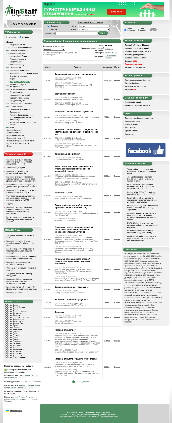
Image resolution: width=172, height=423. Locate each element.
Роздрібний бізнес (17, 45)
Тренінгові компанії (133, 102)
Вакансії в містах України (136, 58)
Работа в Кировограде (14, 319)
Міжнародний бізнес (18, 53)
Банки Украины (131, 124)
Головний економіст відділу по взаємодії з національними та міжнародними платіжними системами (19, 210)
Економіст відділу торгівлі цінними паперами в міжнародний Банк (21, 258)
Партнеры (104, 416)
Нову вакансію (131, 30)
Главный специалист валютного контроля (75, 359)
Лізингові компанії (14, 133)
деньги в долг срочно (134, 256)
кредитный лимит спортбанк (137, 317)
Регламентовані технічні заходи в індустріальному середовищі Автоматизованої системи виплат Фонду (141, 216)
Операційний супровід (20, 82)
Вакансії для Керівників (135, 55)
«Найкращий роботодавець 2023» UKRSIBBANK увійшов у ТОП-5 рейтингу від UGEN (141, 238)
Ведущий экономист (64, 94)
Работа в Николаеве (13, 331)
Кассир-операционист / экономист (71, 287)
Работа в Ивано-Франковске (17, 317)
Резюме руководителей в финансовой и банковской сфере (22, 386)
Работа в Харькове (13, 345)
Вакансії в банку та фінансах (137, 45)
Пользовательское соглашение (72, 416)
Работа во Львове (12, 327)
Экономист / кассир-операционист (71, 299)
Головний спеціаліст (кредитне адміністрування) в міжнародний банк (20, 243)
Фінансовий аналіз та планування (24, 73)
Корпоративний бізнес (19, 50)
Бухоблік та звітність (18, 76)
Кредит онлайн (131, 131)
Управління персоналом (20, 109)
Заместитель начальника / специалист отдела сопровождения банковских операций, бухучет (73, 168)
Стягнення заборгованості (21, 104)
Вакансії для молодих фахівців (138, 51)
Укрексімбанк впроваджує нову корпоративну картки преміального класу (142, 171)
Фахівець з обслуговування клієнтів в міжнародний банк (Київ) (22, 191)
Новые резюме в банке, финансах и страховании (21, 377)
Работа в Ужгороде (13, 343)
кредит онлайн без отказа (152, 273)
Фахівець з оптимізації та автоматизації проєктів (17, 172)
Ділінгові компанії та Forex (18, 143)
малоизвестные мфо (133, 264)
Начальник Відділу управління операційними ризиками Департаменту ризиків (19, 281)
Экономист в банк (63, 193)
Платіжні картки (16, 92)
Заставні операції (17, 65)
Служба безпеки (17, 106)
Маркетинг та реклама (19, 98)
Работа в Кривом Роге (14, 323)
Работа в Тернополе (13, 341)
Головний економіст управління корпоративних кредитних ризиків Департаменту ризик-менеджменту (21, 179)
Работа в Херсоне (12, 347)
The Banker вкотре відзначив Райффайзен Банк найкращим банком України (140, 179)
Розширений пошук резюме (90, 22)
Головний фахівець (15, 293)
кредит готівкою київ (146, 259)
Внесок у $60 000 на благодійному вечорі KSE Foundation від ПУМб (141, 193)
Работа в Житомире (13, 313)
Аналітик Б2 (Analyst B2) (17, 167)
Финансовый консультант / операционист (75, 74)
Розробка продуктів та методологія (19, 85)
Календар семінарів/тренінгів (137, 105)
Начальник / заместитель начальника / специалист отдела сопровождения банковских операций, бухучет (73, 229)
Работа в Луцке (11, 325)
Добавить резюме (107, 414)
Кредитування (16, 62)
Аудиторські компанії (16, 135)
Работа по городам (70, 414)
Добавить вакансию (89, 414)
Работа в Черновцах (13, 355)
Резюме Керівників (133, 83)
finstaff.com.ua (16, 411)
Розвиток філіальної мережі (21, 115)
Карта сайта (93, 416)
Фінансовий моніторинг (19, 70)
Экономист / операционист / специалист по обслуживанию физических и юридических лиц (76, 131)
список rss (149, 288)
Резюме (54, 29)
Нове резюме (143, 30)
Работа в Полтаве (12, 335)
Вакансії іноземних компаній (137, 48)
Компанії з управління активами (20, 141)
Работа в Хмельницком (14, 349)
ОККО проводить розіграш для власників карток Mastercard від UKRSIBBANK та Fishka (140, 187)
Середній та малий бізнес (21, 48)
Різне (12, 127)
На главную (72, 412)
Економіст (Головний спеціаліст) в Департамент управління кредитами (22, 186)
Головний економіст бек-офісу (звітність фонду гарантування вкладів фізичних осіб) (19, 162)
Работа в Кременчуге (14, 321)
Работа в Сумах (11, 339)
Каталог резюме (103, 412)
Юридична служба (17, 101)
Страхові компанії (14, 130)
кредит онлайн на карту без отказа (139, 312)
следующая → (85, 382)
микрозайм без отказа (134, 280)
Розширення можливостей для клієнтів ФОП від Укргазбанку (140, 232)
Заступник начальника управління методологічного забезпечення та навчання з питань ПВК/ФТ (21, 198)
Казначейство (15, 67)
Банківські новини (132, 121)
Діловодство (15, 112)
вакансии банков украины (135, 308)
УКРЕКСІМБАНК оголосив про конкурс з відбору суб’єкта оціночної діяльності (142, 225)
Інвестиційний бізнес (18, 56)
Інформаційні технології (20, 95)
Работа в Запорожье (13, 315)
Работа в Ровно (11, 337)
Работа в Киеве (11, 305)
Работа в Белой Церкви (15, 307)
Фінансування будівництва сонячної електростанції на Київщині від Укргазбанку (142, 208)
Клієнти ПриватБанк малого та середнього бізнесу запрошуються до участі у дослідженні (142, 200)
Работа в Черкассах (13, 351)
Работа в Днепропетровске (16, 311)
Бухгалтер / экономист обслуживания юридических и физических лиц (73, 206)
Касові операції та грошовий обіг (23, 89)
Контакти (129, 134)
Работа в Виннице (12, 309)
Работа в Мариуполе (13, 329)
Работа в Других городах (15, 357)
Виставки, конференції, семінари (139, 118)
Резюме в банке (112, 53)
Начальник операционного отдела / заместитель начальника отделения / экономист (72, 261)
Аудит (12, 79)
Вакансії (131, 61)
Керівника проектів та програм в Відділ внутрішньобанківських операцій (20, 219)
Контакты (114, 416)
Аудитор (10, 204)
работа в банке (140, 268)
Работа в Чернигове (13, 353)
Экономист (59, 312)
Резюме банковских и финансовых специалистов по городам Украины (21, 399)
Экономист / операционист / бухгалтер (73, 112)
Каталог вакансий (86, 412)
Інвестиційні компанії (16, 138)
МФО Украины (131, 128)
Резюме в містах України (135, 86)
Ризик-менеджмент (18, 59)
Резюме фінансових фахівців (137, 80)
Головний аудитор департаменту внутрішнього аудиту (20, 263)
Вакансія (54, 26)
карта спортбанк (146, 298)
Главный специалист (65, 330)
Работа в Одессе (12, 333)
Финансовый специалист (67, 154)
